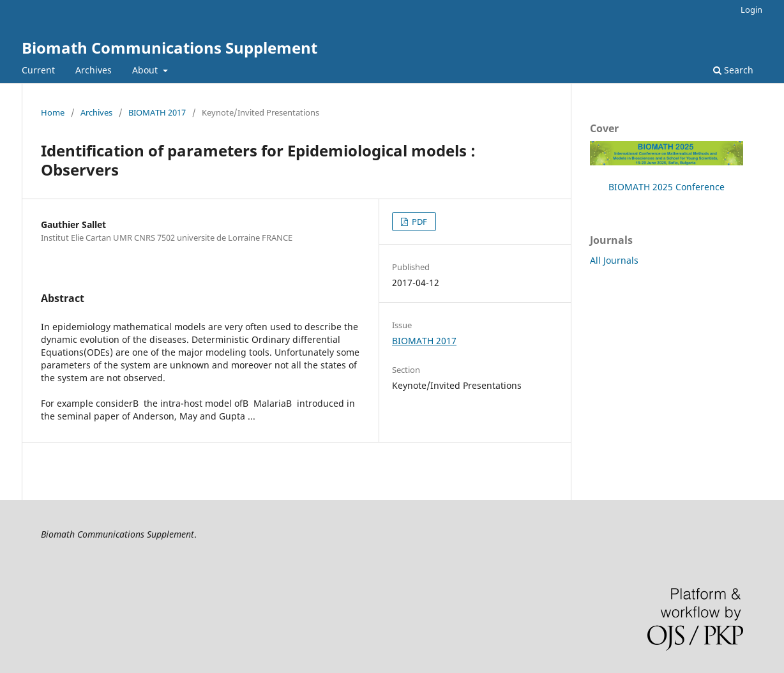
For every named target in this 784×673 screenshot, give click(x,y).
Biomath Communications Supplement (169, 47)
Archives (93, 70)
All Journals (614, 260)
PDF (418, 221)
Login (751, 9)
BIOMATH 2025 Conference (666, 187)
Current (38, 70)
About (146, 70)
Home (52, 112)
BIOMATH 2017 (157, 112)
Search (733, 70)
